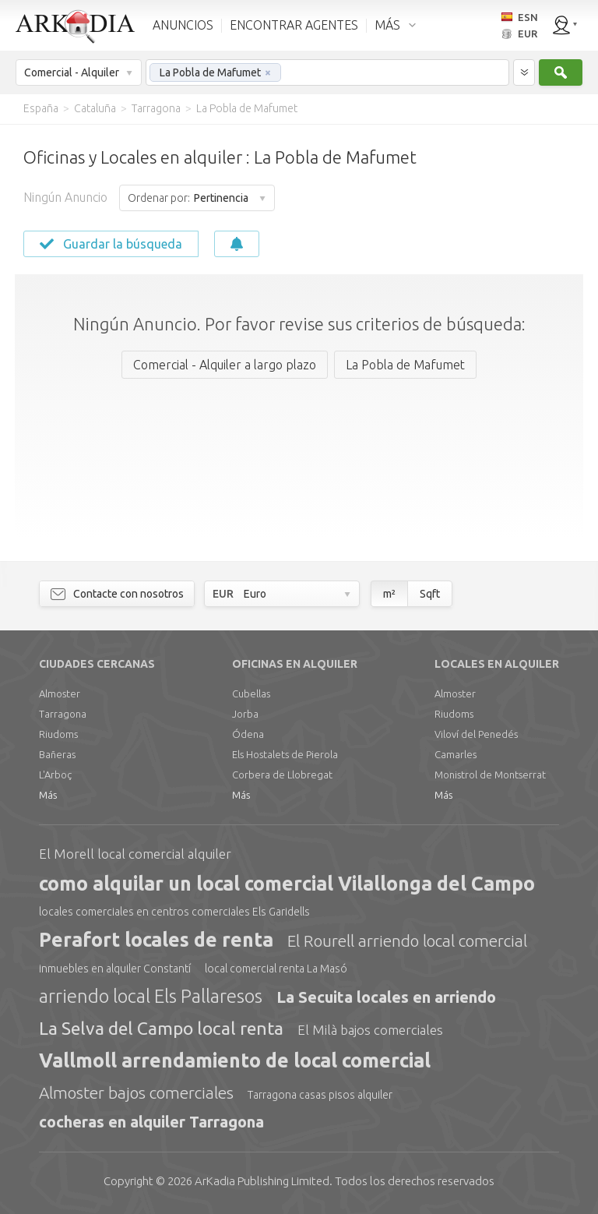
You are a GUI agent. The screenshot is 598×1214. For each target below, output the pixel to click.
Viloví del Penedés (476, 734)
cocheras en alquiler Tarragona (151, 1122)
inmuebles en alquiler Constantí (115, 968)
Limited (262, 1181)
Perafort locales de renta (156, 940)
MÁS (387, 25)
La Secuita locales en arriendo (386, 997)
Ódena (248, 734)
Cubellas (251, 693)
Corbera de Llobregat (282, 774)
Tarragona (62, 713)
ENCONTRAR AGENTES (294, 25)
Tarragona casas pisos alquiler (320, 1095)
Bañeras (57, 754)
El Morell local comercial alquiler (135, 853)
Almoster (59, 693)
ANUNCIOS (183, 25)
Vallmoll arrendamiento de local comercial (235, 1060)
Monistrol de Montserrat (490, 774)
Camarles (455, 754)
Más (48, 794)
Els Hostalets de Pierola (285, 754)
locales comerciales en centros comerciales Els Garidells (174, 911)
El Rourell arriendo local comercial (407, 940)
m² (389, 594)
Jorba (245, 713)
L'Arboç (55, 774)
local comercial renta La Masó (276, 968)
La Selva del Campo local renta (161, 1028)
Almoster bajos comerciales (136, 1092)
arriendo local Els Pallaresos (150, 996)
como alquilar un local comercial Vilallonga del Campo (287, 884)
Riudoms (58, 734)
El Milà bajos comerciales (370, 1029)
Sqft (430, 594)
